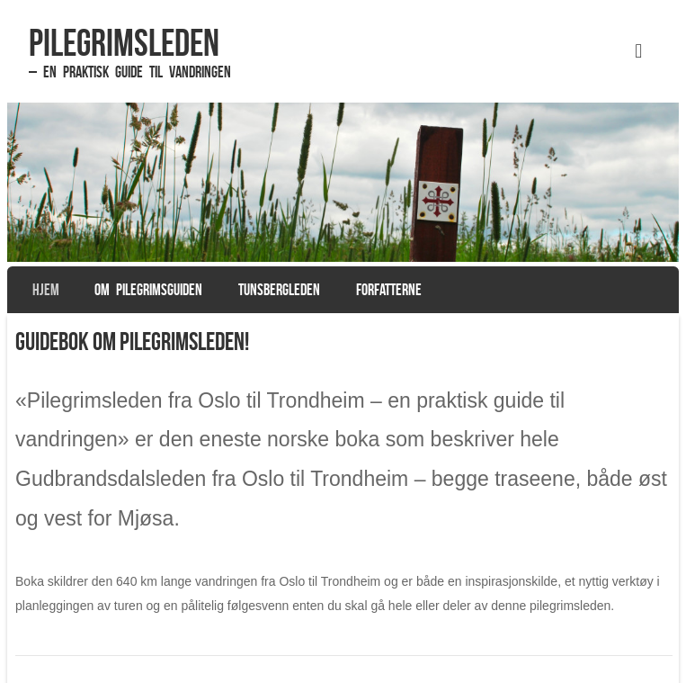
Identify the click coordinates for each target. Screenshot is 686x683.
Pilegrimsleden (124, 42)
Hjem (45, 290)
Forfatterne (389, 290)
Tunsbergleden (279, 290)
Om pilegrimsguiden (148, 290)
